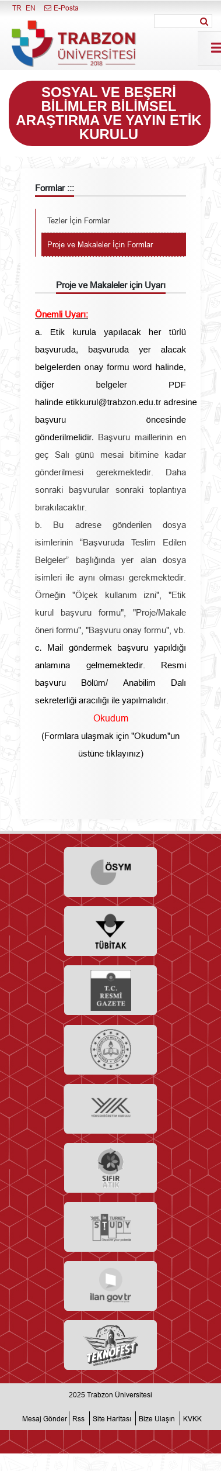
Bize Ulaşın (157, 1418)
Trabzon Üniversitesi (119, 1394)
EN (31, 8)
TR (17, 8)
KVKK (192, 1418)
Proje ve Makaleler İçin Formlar (100, 244)
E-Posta (61, 8)
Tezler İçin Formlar (78, 220)
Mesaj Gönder (44, 1418)
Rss (78, 1418)
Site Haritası (112, 1418)
